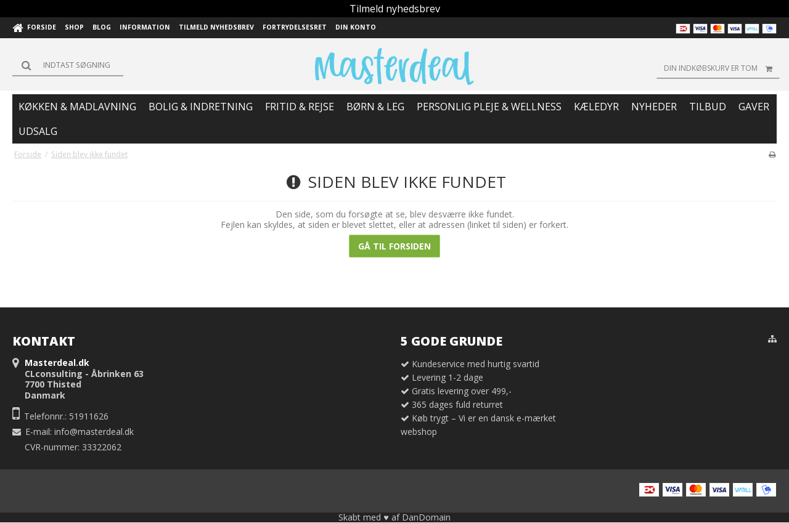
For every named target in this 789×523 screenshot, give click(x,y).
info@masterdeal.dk (94, 431)
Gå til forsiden (394, 246)
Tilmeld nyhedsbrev (395, 8)
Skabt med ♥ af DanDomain (394, 517)
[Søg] (67, 65)
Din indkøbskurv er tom (722, 68)
